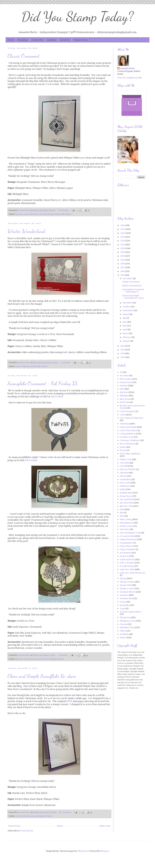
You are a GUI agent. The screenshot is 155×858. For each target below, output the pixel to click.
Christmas (33, 214)
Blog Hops (125, 399)
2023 (122, 237)
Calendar (51, 40)
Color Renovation (128, 430)
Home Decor (126, 496)
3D (121, 372)
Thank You (125, 617)
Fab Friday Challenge (48, 659)
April (125, 329)
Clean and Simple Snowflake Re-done (42, 676)
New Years (125, 529)
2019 (122, 252)
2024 (123, 233)
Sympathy (125, 605)
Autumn (124, 385)
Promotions (126, 552)
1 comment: (65, 362)
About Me (65, 40)
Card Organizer (127, 411)
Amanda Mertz (127, 68)
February (127, 337)
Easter (123, 447)
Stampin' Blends (128, 592)
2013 (122, 275)
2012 (122, 346)
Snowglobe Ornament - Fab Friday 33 (42, 383)
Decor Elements (127, 443)
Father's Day (126, 459)
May (125, 325)
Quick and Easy (127, 559)
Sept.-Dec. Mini (127, 569)
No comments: (65, 812)
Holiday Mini (126, 493)
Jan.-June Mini (126, 502)
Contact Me (37, 40)
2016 (122, 263)
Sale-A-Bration (127, 562)
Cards (25, 214)
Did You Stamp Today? (78, 17)
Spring (123, 578)
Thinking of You (128, 621)
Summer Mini (126, 598)
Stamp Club (60, 214)
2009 (123, 357)
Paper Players (126, 546)
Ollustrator (83, 851)
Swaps (123, 602)
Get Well (124, 466)
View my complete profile (129, 77)
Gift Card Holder (128, 469)
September (128, 310)
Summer (124, 595)
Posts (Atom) (27, 830)
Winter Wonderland (26, 231)
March (126, 333)
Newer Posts (14, 826)
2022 (122, 240)
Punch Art (125, 556)
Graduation (125, 479)
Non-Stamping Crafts (130, 532)
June (125, 322)
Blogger (105, 851)
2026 (123, 225)
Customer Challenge (130, 440)
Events (123, 450)
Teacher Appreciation (130, 611)
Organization (126, 543)
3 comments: (63, 210)
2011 (122, 349)
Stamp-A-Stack (127, 588)
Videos (123, 631)
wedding (124, 634)
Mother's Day (126, 526)
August (126, 314)
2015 (122, 267)
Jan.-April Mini (127, 499)
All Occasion (126, 379)
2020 (123, 248)
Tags (122, 608)
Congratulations (128, 433)
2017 (122, 260)
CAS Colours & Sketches (131, 418)
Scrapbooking (127, 566)
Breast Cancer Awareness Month (132, 406)
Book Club (125, 402)
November (128, 302)
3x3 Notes (124, 375)
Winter (68, 214)
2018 (122, 256)
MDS (122, 516)
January (127, 341)
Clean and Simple (46, 214)
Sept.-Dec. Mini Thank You (132, 573)
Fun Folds (124, 463)
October (127, 306)
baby (122, 389)
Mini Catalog (126, 519)
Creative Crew (126, 437)
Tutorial (124, 624)
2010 (122, 353)
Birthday (124, 395)
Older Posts (104, 826)
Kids (122, 509)
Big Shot (19, 214)
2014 (122, 271)
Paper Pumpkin (127, 549)
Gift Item (124, 472)
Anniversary (126, 382)
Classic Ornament (24, 56)
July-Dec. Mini (126, 506)
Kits (121, 512)
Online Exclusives (128, 539)
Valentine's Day (127, 627)
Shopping (23, 40)
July (125, 318)
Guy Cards (125, 482)
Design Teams (81, 40)
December (128, 278)
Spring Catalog (127, 582)
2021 (122, 244)
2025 (122, 229)
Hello (122, 489)
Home (11, 40)
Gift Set (123, 476)
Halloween (125, 486)
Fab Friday (56, 396)
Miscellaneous (127, 522)
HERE (69, 701)
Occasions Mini (127, 536)
